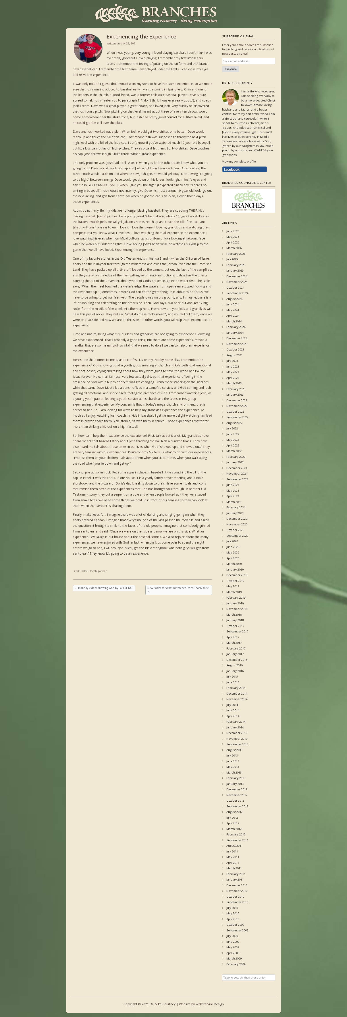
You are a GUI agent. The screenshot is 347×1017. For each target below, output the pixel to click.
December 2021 (236, 468)
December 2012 (236, 789)
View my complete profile (239, 161)
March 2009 (234, 958)
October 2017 (235, 626)
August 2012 (234, 812)
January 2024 (235, 333)
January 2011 (235, 879)
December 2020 (236, 519)
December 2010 (236, 885)
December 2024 (236, 276)
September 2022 (237, 417)
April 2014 (232, 716)
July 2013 (232, 755)
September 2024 (237, 293)
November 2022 (236, 406)
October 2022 (235, 412)
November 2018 (236, 609)
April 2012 (232, 823)
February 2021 (235, 507)
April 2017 (232, 637)
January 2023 (235, 394)
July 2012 (232, 818)
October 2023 (235, 349)
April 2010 (232, 919)
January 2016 (235, 671)
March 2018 (234, 615)
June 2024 (232, 304)
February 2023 (235, 389)
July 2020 (232, 541)
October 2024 (235, 287)
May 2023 (232, 372)
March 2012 (234, 829)
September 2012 (237, 806)
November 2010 (236, 891)
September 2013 (237, 744)
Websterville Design (210, 1004)
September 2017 (237, 631)
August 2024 (234, 299)
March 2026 (234, 248)
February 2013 (235, 778)
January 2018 (235, 620)
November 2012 (236, 795)
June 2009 (232, 942)
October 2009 (235, 925)
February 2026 (235, 254)
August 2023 (234, 355)
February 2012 (235, 834)
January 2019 (235, 603)
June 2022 (232, 434)
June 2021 (232, 485)
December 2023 (236, 338)
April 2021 (232, 496)
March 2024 (234, 321)
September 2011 (237, 840)
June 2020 (232, 547)
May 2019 (232, 586)
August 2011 (234, 846)
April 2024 (232, 316)
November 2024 (236, 282)
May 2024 (232, 310)
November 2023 (236, 344)
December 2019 (236, 575)
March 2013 (234, 772)
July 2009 (232, 936)
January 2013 (235, 784)
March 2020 (234, 564)
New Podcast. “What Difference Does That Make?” (178, 589)
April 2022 (232, 445)
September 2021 (237, 479)
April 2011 (232, 863)
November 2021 (236, 473)
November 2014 (236, 699)
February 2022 (235, 457)
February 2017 (235, 648)
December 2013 (236, 733)
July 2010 (232, 908)
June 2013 (232, 761)
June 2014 (232, 710)
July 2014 (232, 705)
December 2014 (236, 693)
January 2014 (235, 727)
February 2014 (235, 722)
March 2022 (234, 451)
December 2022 (236, 400)
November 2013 (236, 739)
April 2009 (232, 953)
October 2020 (235, 530)
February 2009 (235, 964)
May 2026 (232, 237)
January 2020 (235, 569)
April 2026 (232, 242)
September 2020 (237, 536)
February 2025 (235, 265)
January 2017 (235, 654)
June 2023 (232, 366)
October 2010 (235, 896)
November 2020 (236, 524)
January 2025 (235, 270)
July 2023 (232, 361)
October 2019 (235, 581)
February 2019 (235, 597)
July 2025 (232, 259)
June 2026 (232, 231)
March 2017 (234, 643)
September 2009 (237, 930)
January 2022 (235, 462)
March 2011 (234, 868)
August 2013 (234, 750)
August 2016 (234, 665)
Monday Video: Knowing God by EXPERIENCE (104, 588)
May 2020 (232, 552)
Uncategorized (98, 571)
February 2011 (235, 874)
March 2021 (234, 502)
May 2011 (232, 857)
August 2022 (234, 423)
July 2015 (232, 676)
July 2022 (232, 428)
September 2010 (237, 902)
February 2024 (235, 327)
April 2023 (232, 378)
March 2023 (234, 383)
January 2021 (235, 513)
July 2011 (232, 851)
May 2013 (232, 767)
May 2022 (232, 440)
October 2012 (235, 800)
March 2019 (234, 592)
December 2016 (236, 660)
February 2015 (235, 688)
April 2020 (232, 558)
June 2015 (232, 682)
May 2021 (232, 490)
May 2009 (232, 947)
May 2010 (232, 913)
